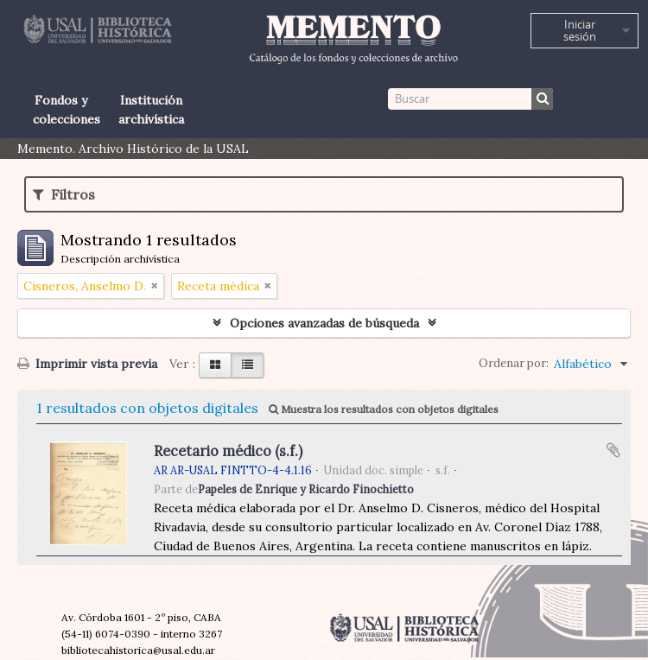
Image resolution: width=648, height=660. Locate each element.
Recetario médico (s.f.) (228, 451)
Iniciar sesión (579, 30)
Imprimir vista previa (87, 363)
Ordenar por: (514, 363)
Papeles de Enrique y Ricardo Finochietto (306, 489)
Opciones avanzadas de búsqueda (324, 323)
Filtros (64, 194)
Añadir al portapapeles (613, 450)
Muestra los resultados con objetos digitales (384, 409)
